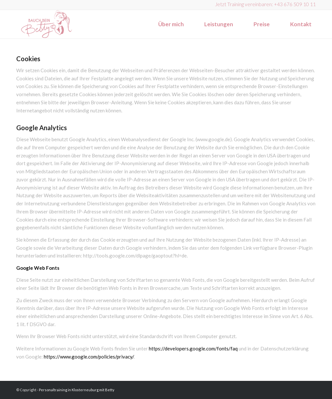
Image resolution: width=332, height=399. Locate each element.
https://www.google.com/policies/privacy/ (89, 356)
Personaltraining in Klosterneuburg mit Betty (76, 390)
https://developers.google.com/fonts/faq (193, 348)
